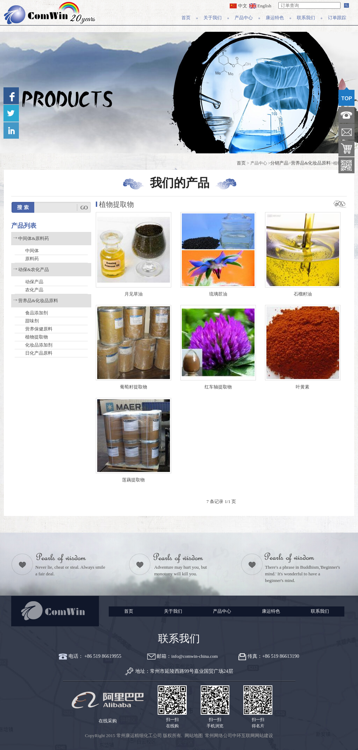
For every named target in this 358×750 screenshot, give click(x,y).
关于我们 (212, 17)
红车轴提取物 (218, 386)
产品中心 (244, 17)
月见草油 (133, 294)
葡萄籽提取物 (133, 386)
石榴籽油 (303, 294)
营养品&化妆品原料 (311, 163)
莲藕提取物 (133, 479)
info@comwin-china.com (194, 656)
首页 (186, 17)
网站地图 (194, 735)
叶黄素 (302, 386)
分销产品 (279, 163)
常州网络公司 (218, 735)
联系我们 (306, 17)
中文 (238, 5)
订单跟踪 (337, 17)
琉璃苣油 (218, 294)
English (260, 5)
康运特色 (275, 17)
